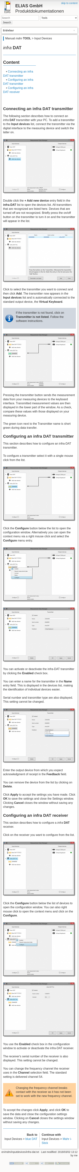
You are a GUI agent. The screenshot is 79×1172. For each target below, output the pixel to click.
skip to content (69, 3)
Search (7, 22)
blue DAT (31, 1138)
